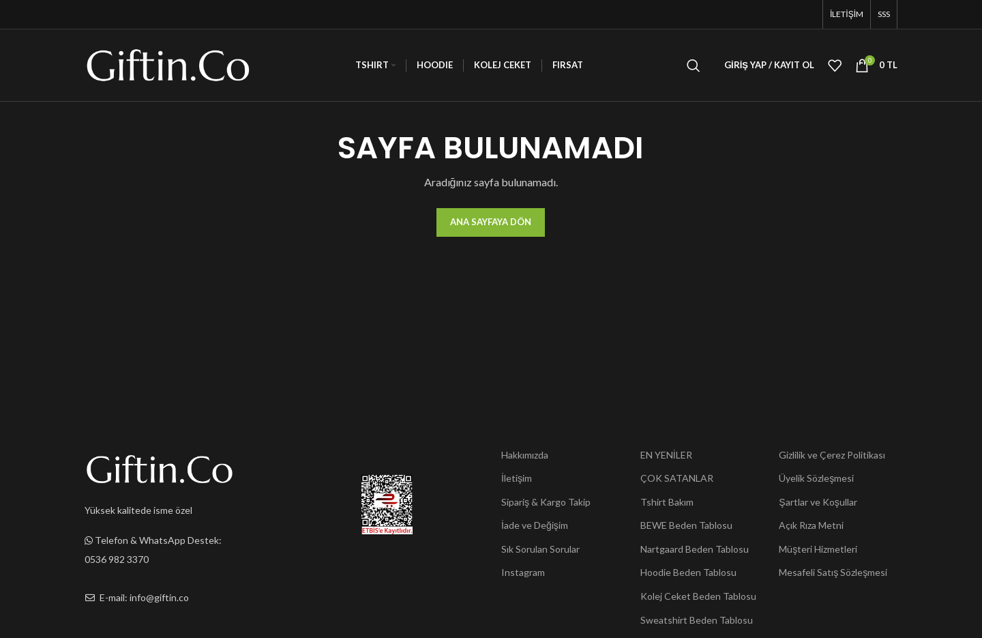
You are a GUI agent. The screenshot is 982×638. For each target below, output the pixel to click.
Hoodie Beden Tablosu (688, 572)
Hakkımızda (524, 455)
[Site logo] (168, 64)
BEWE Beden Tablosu (686, 525)
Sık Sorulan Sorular (540, 549)
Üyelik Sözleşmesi (816, 478)
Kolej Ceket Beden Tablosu (698, 596)
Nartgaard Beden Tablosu (694, 549)
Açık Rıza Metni (811, 525)
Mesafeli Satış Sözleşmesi (833, 572)
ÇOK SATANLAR (676, 478)
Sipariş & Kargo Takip (546, 502)
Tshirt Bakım (667, 502)
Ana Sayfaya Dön (490, 221)
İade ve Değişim (534, 525)
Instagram (523, 572)
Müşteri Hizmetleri (818, 549)
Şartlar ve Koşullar (818, 502)
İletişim (516, 478)
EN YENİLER (666, 455)
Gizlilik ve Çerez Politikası (832, 455)
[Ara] (693, 65)
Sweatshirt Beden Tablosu (696, 620)
